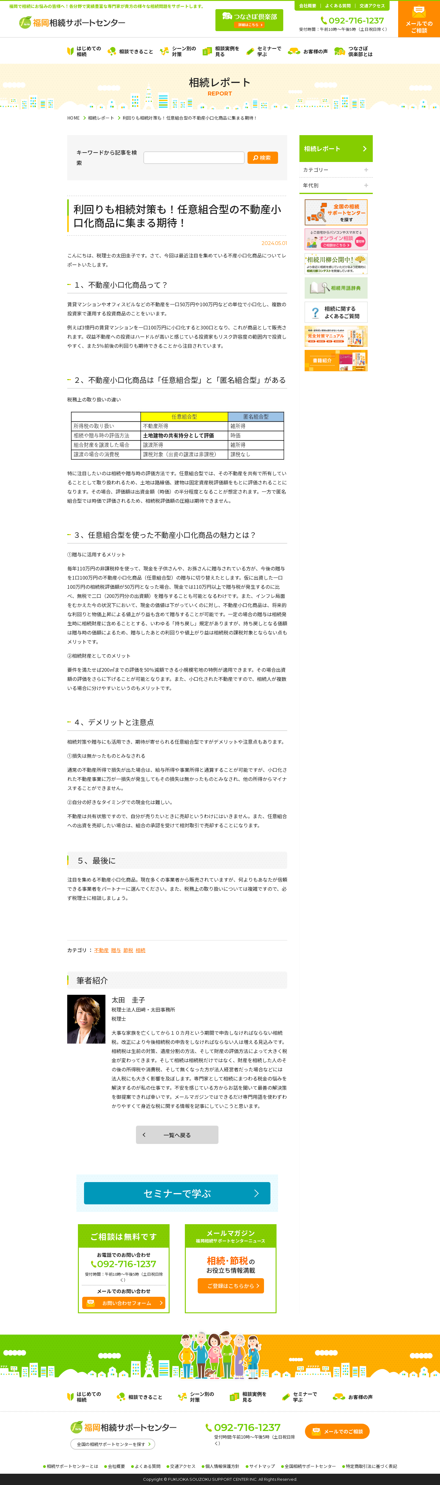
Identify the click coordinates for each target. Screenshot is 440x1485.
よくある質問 (338, 5)
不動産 (101, 950)
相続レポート (101, 118)
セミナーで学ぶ (177, 1193)
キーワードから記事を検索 (106, 157)
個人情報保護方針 (222, 1466)
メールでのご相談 (419, 26)
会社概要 (307, 5)
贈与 (116, 950)
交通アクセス (372, 5)
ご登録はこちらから (230, 1285)
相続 (140, 950)
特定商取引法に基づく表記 (371, 1466)
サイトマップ (262, 1466)
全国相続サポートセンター (310, 1466)
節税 (128, 950)
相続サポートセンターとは (72, 1466)
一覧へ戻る (177, 1135)
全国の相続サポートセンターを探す (111, 1444)
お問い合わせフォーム (126, 1303)
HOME (73, 118)
